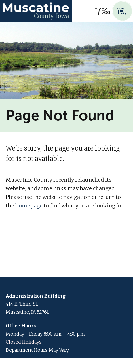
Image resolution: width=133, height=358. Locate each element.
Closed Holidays (23, 342)
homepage (29, 205)
